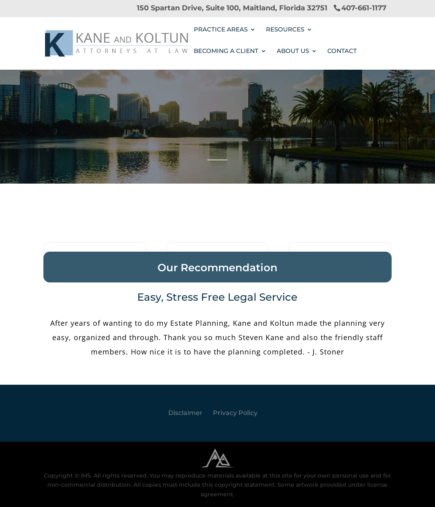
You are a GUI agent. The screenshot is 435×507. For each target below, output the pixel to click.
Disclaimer (185, 413)
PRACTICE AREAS (221, 30)
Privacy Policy (235, 413)
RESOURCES (285, 30)
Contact (342, 51)
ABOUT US (293, 51)
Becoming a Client (226, 51)
